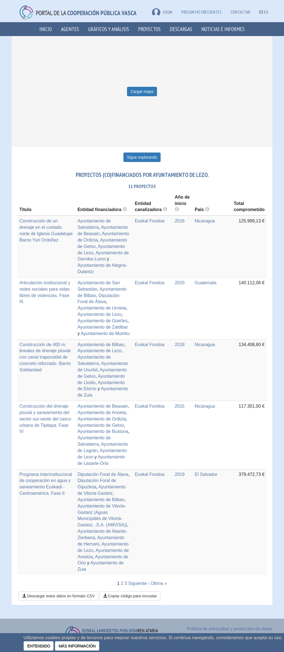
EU (266, 12)
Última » (159, 583)
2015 (180, 406)
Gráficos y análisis (108, 29)
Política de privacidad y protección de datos (229, 628)
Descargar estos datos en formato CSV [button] (58, 596)
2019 (180, 474)
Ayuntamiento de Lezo (99, 314)
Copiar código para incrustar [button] (130, 596)
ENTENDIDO (38, 646)
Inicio (45, 29)
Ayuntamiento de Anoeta (101, 412)
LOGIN (162, 12)
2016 (180, 221)
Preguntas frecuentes (201, 12)
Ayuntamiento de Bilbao (100, 344)
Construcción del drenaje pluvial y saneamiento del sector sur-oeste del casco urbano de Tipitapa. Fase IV (45, 419)
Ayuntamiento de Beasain (102, 406)
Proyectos (149, 29)
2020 (180, 282)
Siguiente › (138, 583)
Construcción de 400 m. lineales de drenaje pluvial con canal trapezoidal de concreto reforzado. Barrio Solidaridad (45, 357)
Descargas (181, 29)
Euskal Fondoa (149, 221)
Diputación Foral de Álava (102, 474)
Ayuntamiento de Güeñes (102, 320)
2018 (180, 344)
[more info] (177, 209)
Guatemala (205, 282)
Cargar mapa (142, 91)
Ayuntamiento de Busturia (102, 431)
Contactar (240, 12)
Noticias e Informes (223, 29)
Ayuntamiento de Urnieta (101, 308)
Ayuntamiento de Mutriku (105, 333)
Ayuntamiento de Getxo (100, 425)
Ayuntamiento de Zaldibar (102, 327)
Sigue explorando (142, 157)
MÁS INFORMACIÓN (77, 646)
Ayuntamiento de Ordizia (101, 419)
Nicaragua (205, 221)
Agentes (70, 29)
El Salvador (206, 474)
